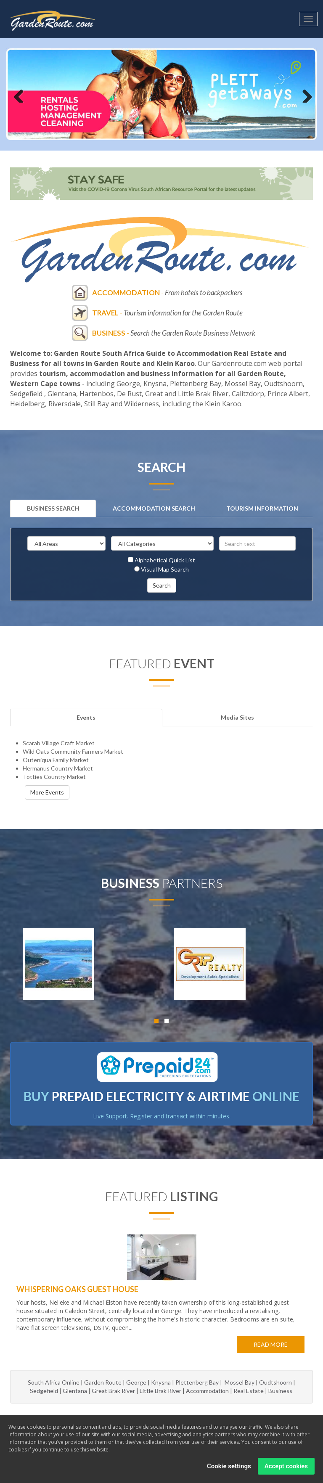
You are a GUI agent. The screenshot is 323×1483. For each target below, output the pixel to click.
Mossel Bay (239, 1382)
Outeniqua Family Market (56, 759)
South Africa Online (53, 1382)
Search (162, 585)
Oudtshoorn (275, 1382)
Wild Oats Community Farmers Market (73, 751)
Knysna (161, 1382)
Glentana (75, 1390)
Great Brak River (113, 1390)
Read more (271, 1344)
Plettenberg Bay (197, 1382)
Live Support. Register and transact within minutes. (161, 1116)
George (136, 1382)
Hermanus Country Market (58, 768)
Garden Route (103, 1382)
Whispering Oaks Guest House (77, 1289)
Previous (19, 94)
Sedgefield (44, 1390)
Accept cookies (286, 1466)
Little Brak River (160, 1390)
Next (304, 94)
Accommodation (207, 1390)
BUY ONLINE (161, 1096)
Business (281, 1390)
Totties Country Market (54, 776)
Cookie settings (229, 1466)
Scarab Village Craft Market (59, 743)
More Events (47, 792)
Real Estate (248, 1390)
